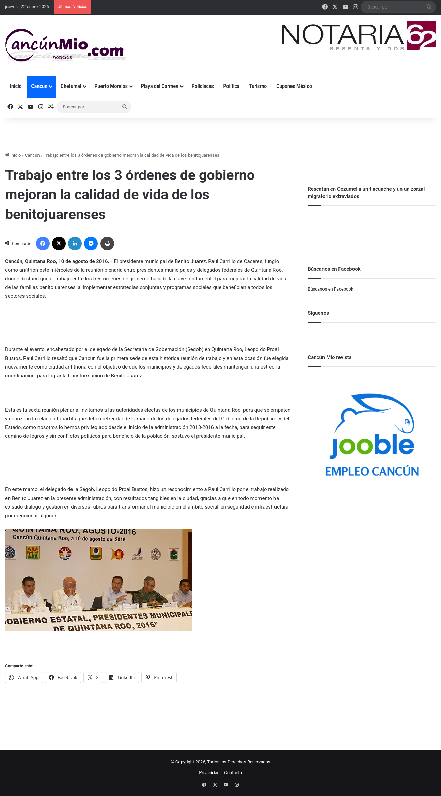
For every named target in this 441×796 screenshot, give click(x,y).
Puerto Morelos (111, 86)
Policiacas (203, 86)
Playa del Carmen (159, 86)
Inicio (16, 86)
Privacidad (209, 772)
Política (231, 86)
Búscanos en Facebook (330, 289)
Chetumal (71, 86)
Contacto (233, 772)
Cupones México (294, 86)
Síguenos (318, 313)
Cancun (39, 86)
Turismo (258, 86)
